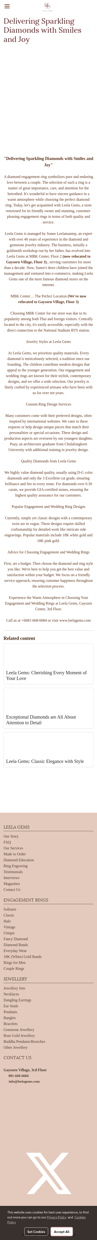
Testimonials (13, 872)
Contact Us (12, 890)
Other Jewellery (16, 1047)
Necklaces (11, 994)
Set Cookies (36, 1231)
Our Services (13, 848)
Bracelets (11, 1024)
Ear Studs (11, 1006)
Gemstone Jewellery (19, 1030)
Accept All (61, 1231)
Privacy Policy (56, 1217)
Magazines (12, 884)
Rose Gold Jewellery (19, 1036)
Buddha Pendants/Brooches (24, 1041)
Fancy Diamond (16, 939)
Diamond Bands (16, 945)
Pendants (10, 1012)
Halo (7, 921)
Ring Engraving (16, 866)
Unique (9, 933)
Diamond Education (19, 860)
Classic (9, 915)
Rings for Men (14, 963)
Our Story (11, 836)
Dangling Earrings (17, 1000)
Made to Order (15, 854)
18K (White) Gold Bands (23, 957)
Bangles (10, 1018)
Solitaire (10, 909)
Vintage (9, 927)
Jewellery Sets (14, 988)
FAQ (7, 842)
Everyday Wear (15, 951)
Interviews (12, 878)
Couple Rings (14, 968)
